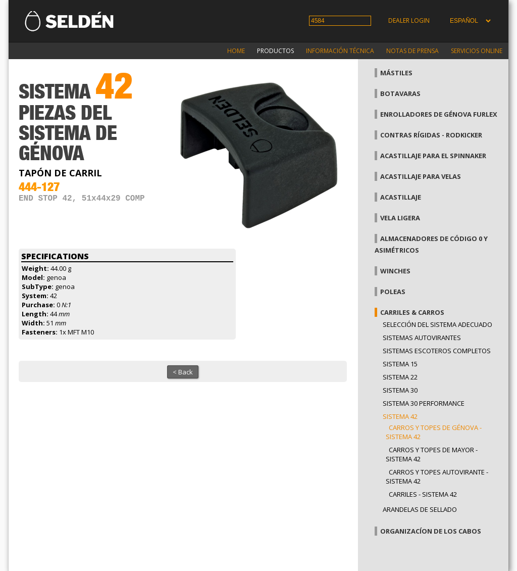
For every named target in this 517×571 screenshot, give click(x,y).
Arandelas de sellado (420, 509)
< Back (183, 371)
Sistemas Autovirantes (422, 337)
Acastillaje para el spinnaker (433, 155)
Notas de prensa (412, 50)
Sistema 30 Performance (423, 403)
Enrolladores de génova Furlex (438, 114)
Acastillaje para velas (420, 176)
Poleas (392, 291)
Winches (395, 270)
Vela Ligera (400, 217)
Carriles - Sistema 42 (423, 494)
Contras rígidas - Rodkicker (431, 134)
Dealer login (409, 20)
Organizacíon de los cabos (430, 531)
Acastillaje (400, 197)
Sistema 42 (400, 416)
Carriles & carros (412, 312)
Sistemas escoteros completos (437, 350)
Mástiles (396, 72)
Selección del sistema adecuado (437, 324)
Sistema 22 (400, 377)
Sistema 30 (400, 390)
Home (236, 50)
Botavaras (400, 93)
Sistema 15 (400, 363)
